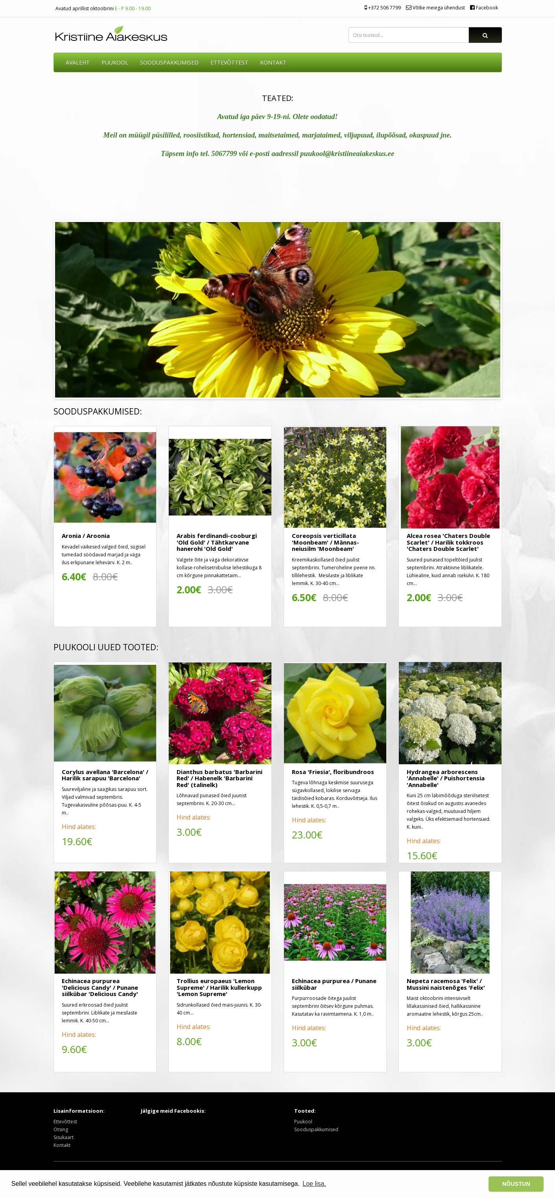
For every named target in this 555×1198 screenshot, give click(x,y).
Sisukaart (63, 1137)
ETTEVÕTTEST (229, 62)
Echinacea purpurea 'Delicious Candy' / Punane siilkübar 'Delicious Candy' (100, 987)
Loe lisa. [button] (314, 1183)
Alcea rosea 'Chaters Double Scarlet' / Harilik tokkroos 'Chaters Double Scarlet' (448, 542)
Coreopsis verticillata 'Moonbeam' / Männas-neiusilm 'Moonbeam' (325, 542)
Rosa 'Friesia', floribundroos (333, 772)
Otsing (60, 1129)
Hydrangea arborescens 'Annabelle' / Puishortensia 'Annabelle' (446, 778)
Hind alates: (79, 826)
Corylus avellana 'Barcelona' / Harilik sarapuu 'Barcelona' (105, 775)
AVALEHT (78, 62)
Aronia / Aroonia (86, 535)
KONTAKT (273, 62)
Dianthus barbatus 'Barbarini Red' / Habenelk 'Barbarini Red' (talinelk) (219, 778)
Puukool (114, 62)
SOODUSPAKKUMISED (169, 62)
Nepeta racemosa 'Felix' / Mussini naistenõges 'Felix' (446, 984)
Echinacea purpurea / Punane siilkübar (334, 984)
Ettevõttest (65, 1121)
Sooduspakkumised (316, 1129)
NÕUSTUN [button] (516, 1184)
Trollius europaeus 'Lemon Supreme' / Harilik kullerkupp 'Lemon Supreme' (219, 987)
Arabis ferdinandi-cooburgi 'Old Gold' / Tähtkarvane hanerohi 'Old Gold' (217, 542)
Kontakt (61, 1145)
